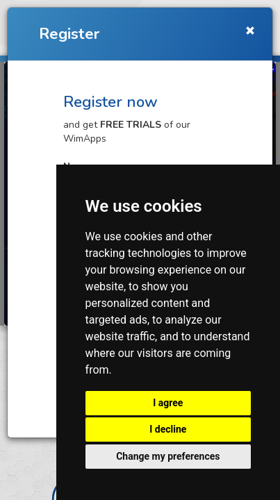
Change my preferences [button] (168, 456)
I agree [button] (168, 402)
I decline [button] (167, 429)
